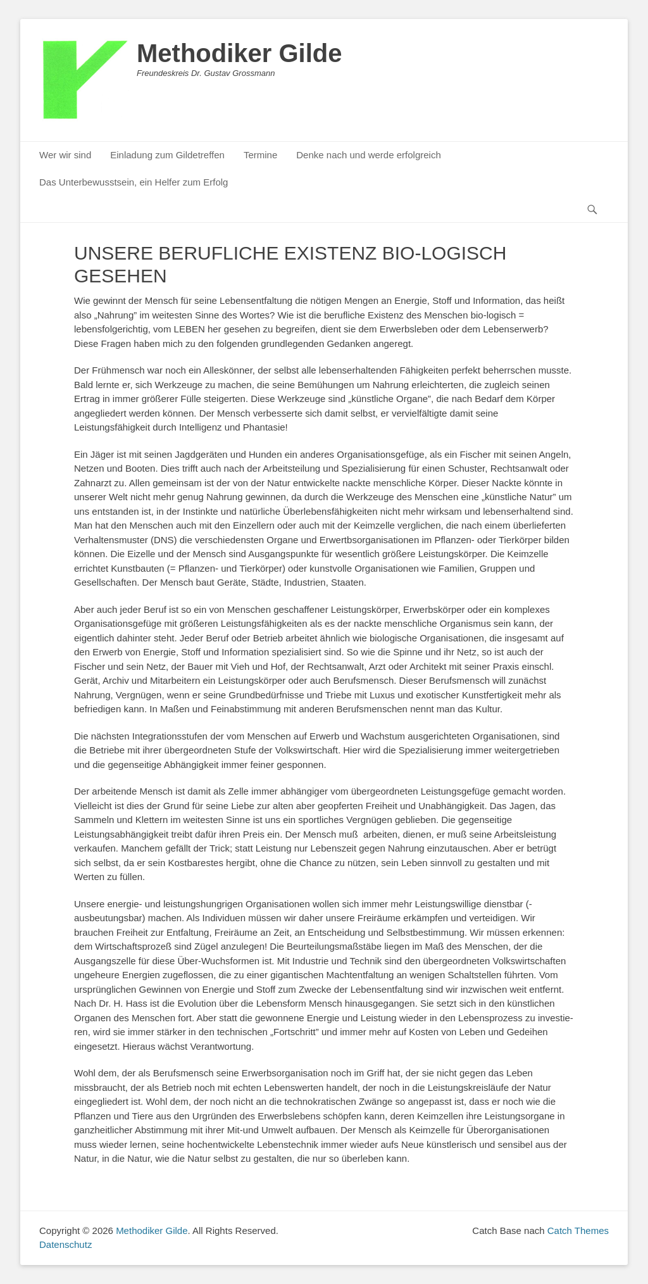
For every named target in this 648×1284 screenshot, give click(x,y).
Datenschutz (65, 1244)
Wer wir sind (65, 154)
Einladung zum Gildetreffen (167, 154)
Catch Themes (578, 1230)
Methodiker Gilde (239, 53)
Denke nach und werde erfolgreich (368, 154)
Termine (260, 154)
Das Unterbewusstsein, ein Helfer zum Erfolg (133, 182)
